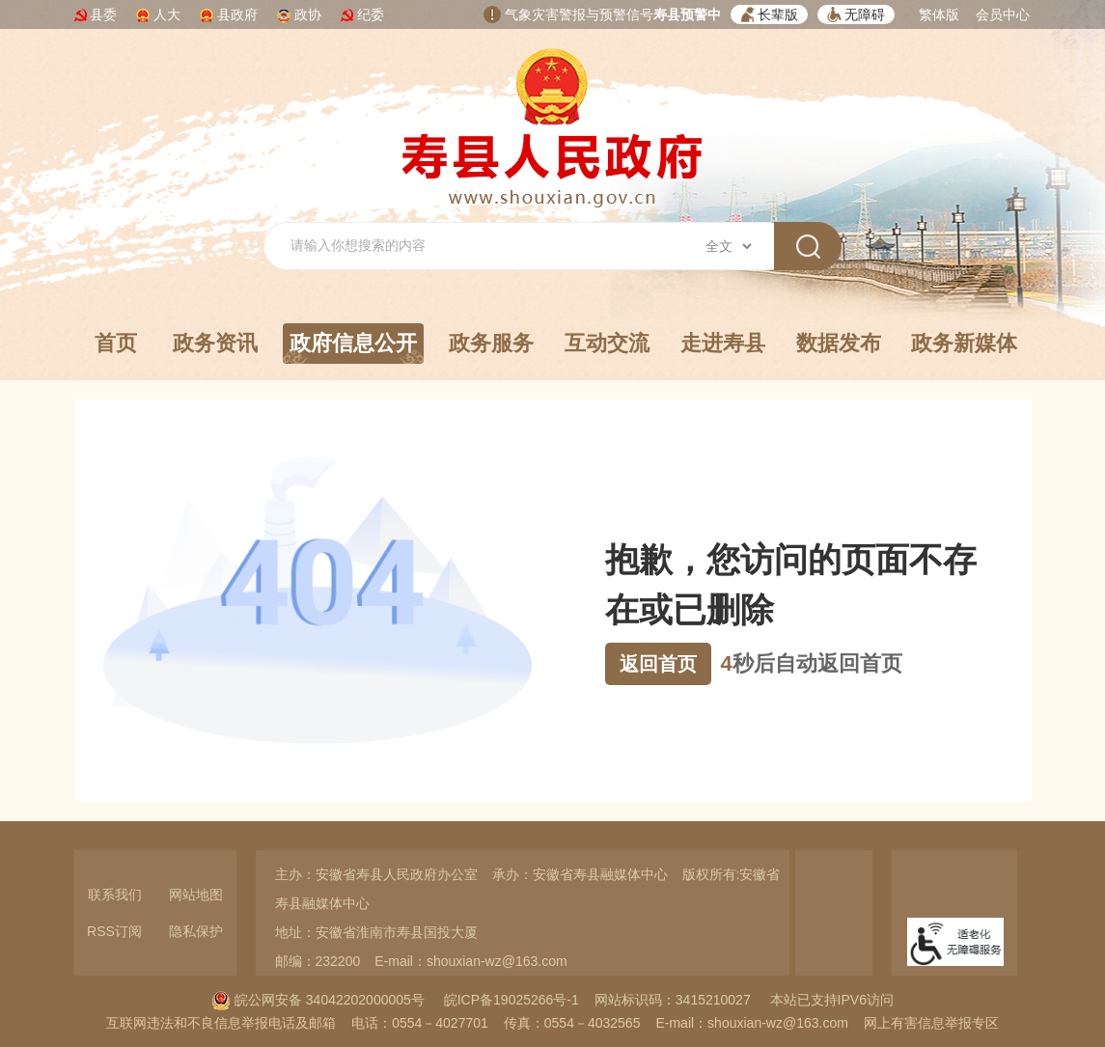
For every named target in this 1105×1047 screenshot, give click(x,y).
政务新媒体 (964, 343)
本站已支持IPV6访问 (832, 999)
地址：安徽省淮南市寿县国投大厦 (376, 932)
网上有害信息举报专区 (931, 1023)
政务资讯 (215, 343)
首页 (116, 343)
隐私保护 (196, 931)
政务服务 (491, 343)
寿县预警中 (687, 14)
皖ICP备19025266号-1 (511, 999)
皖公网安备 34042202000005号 (318, 999)
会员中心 (1003, 14)
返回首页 (658, 664)
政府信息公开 (353, 347)
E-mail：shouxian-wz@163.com (470, 961)
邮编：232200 (318, 961)
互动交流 (607, 343)
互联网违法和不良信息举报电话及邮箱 (221, 1023)
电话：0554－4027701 (419, 1023)
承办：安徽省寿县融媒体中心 (580, 874)
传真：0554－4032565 (572, 1023)
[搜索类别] (728, 246)
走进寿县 (722, 343)
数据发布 (838, 343)
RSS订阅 (114, 931)
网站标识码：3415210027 (672, 999)
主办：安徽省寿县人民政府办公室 (376, 874)
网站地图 (196, 894)
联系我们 (115, 894)
